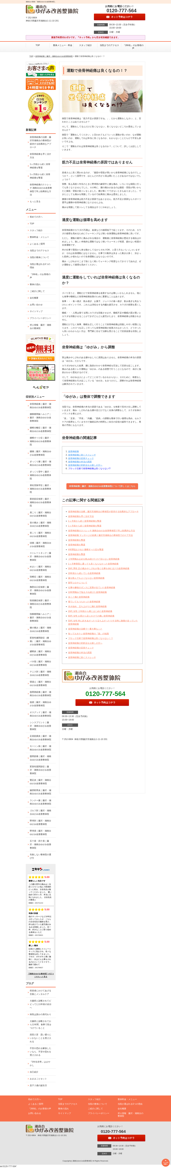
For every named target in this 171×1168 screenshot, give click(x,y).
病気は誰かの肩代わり (40, 1014)
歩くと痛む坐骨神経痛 (79, 597)
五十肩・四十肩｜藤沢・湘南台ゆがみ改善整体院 (40, 844)
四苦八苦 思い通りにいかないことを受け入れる (40, 1038)
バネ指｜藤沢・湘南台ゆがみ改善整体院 (40, 663)
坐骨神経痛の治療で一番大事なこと (85, 629)
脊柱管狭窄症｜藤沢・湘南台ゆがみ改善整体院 (40, 488)
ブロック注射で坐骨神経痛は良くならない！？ (90, 638)
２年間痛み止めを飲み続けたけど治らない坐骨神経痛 (93, 559)
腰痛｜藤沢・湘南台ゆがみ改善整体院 (40, 453)
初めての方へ (36, 217)
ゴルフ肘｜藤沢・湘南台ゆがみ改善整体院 (40, 812)
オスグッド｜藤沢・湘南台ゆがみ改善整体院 (40, 714)
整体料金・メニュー (39, 237)
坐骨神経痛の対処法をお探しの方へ (85, 465)
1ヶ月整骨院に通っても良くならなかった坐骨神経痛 (93, 564)
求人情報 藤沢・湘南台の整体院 (40, 327)
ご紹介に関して (37, 291)
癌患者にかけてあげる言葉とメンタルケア (40, 992)
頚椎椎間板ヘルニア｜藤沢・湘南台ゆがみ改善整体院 (40, 617)
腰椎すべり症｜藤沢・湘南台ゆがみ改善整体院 (40, 441)
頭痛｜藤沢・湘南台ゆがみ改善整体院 (40, 544)
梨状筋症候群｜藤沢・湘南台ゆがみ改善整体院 (40, 502)
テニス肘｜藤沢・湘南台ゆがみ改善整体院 (40, 673)
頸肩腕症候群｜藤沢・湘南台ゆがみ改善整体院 (40, 603)
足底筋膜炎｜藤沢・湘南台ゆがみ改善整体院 (40, 738)
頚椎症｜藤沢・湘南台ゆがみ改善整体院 (40, 578)
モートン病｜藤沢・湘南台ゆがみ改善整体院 (40, 748)
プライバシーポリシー (40, 318)
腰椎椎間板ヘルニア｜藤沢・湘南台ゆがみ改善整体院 (40, 417)
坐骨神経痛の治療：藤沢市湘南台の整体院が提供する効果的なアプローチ (103, 511)
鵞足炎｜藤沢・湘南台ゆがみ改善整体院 (40, 782)
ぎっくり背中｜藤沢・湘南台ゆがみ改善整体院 (40, 475)
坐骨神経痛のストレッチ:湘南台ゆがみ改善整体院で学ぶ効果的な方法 (101, 530)
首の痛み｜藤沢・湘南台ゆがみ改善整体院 (40, 524)
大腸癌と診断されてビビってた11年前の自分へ (40, 1004)
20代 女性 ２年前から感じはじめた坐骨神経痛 (90, 611)
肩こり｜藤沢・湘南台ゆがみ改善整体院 (40, 514)
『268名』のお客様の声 (133, 46)
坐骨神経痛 (73, 451)
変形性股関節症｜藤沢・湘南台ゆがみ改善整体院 (40, 769)
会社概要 (34, 298)
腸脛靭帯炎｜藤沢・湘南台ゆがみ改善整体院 (40, 792)
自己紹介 (34, 1072)
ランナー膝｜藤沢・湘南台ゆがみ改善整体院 (40, 802)
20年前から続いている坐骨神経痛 (84, 573)
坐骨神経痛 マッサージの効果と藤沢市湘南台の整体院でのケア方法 (100, 535)
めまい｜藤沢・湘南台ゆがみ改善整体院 (40, 568)
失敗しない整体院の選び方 (40, 856)
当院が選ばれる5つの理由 (40, 266)
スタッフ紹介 (85, 45)
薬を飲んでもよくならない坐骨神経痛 (86, 578)
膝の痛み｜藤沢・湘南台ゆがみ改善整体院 (40, 629)
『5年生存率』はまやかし (40, 1063)
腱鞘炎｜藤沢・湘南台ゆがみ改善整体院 (40, 653)
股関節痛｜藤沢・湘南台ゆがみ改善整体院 (40, 758)
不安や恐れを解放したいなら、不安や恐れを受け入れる (40, 1051)
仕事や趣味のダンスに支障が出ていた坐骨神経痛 (91, 587)
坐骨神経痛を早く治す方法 (81, 516)
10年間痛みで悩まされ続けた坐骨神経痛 (87, 592)
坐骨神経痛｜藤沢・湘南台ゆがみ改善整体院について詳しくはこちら (102, 486)
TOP (38, 45)
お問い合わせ (36, 305)
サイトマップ (36, 311)
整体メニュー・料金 (61, 45)
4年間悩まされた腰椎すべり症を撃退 (86, 549)
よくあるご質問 (37, 244)
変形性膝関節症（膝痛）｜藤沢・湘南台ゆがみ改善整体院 (40, 641)
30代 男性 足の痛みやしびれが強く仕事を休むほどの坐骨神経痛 (98, 568)
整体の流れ (35, 284)
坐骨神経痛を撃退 (76, 540)
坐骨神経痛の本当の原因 (80, 462)
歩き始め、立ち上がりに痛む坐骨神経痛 (87, 606)
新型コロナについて (77, 583)
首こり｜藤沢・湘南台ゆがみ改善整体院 (40, 534)
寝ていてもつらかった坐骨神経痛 (84, 602)
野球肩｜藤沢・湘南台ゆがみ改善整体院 (40, 832)
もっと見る (35, 201)
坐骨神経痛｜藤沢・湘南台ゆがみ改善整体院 (54, 56)
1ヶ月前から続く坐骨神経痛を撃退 (84, 521)
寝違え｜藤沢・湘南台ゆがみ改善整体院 (40, 683)
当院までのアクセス (109, 45)
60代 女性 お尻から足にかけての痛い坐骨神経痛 (91, 616)
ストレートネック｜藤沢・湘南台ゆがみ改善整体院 (40, 556)
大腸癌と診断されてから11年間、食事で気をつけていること (40, 1024)
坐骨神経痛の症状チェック (81, 458)
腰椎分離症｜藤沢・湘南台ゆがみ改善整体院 (40, 429)
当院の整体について (39, 257)
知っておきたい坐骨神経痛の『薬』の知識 (88, 634)
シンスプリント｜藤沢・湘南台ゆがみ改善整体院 (40, 725)
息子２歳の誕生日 (38, 1085)
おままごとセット (38, 1079)
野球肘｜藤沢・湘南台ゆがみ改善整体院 (40, 822)
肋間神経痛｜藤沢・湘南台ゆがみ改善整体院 (40, 694)
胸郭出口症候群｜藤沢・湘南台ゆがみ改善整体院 (40, 590)
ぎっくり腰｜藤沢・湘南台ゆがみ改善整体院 (40, 463)
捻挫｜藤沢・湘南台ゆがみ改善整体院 (40, 704)
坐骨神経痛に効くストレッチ (82, 455)
